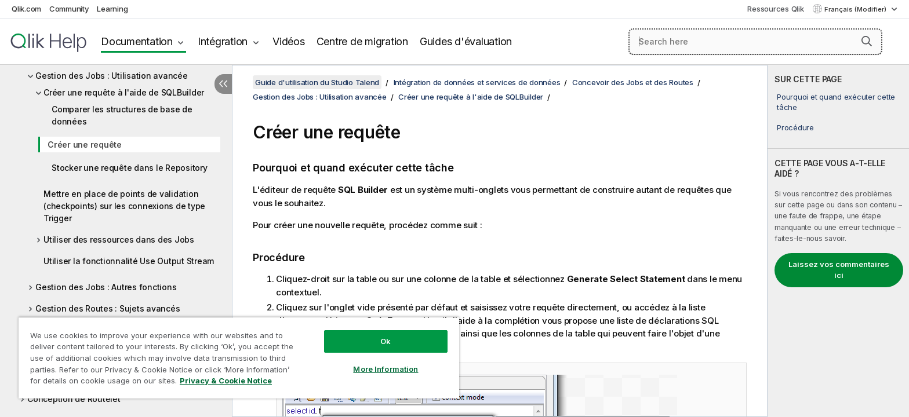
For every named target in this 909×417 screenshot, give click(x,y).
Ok (385, 341)
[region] (239, 357)
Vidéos (288, 41)
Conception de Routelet (74, 399)
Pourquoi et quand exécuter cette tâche (836, 102)
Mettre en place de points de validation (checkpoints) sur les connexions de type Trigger (124, 206)
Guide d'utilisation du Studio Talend (317, 82)
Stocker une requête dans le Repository (130, 168)
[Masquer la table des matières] (223, 84)
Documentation (137, 41)
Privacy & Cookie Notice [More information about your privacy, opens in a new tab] (226, 380)
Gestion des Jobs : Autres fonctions (105, 287)
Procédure (795, 127)
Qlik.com (26, 8)
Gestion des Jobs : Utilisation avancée (111, 76)
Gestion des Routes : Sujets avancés (107, 308)
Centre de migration (362, 41)
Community (69, 8)
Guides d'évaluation (466, 41)
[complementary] (838, 241)
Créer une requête (85, 144)
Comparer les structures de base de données (122, 115)
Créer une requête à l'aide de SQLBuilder (123, 92)
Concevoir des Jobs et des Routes (632, 82)
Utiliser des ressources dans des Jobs (118, 239)
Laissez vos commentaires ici (838, 269)
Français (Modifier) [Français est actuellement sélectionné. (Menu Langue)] (856, 9)
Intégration (223, 41)
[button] (866, 41)
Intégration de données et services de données (477, 82)
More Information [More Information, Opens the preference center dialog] (385, 369)
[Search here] (756, 42)
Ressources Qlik (775, 8)
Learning (112, 8)
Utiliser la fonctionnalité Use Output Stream (128, 261)
